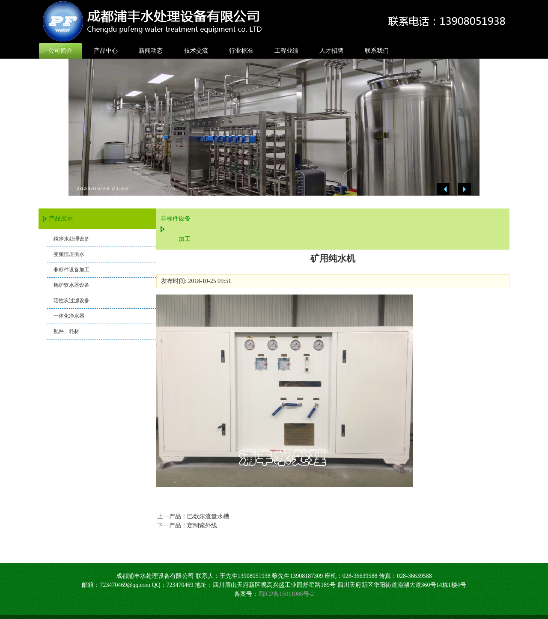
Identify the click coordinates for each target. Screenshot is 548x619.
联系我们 (377, 51)
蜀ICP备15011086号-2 (286, 594)
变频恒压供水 (69, 254)
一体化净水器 (69, 316)
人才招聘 (331, 51)
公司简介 (60, 51)
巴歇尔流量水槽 (208, 516)
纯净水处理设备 (71, 239)
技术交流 (196, 51)
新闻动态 (151, 51)
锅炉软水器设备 (71, 285)
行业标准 (241, 51)
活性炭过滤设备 (71, 301)
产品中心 (106, 51)
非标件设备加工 (71, 270)
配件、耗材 (66, 331)
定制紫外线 (202, 525)
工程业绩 (286, 51)
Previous (443, 189)
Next (464, 189)
